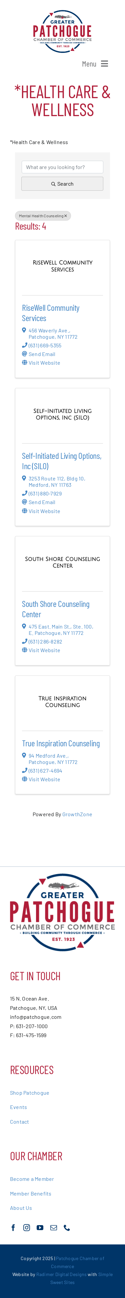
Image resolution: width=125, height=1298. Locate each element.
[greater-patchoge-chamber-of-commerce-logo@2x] (62, 12)
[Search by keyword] (62, 167)
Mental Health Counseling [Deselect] (43, 215)
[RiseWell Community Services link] (62, 266)
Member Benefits (31, 1193)
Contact (19, 1121)
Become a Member (32, 1179)
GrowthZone (77, 814)
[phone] (67, 1227)
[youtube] (40, 1227)
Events (18, 1107)
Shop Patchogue (29, 1092)
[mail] (53, 1227)
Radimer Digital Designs (62, 1274)
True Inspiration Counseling (61, 743)
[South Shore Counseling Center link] (62, 562)
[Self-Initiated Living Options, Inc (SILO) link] (62, 414)
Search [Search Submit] (62, 183)
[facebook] (13, 1227)
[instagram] (26, 1227)
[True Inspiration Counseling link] (62, 702)
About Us (21, 1208)
